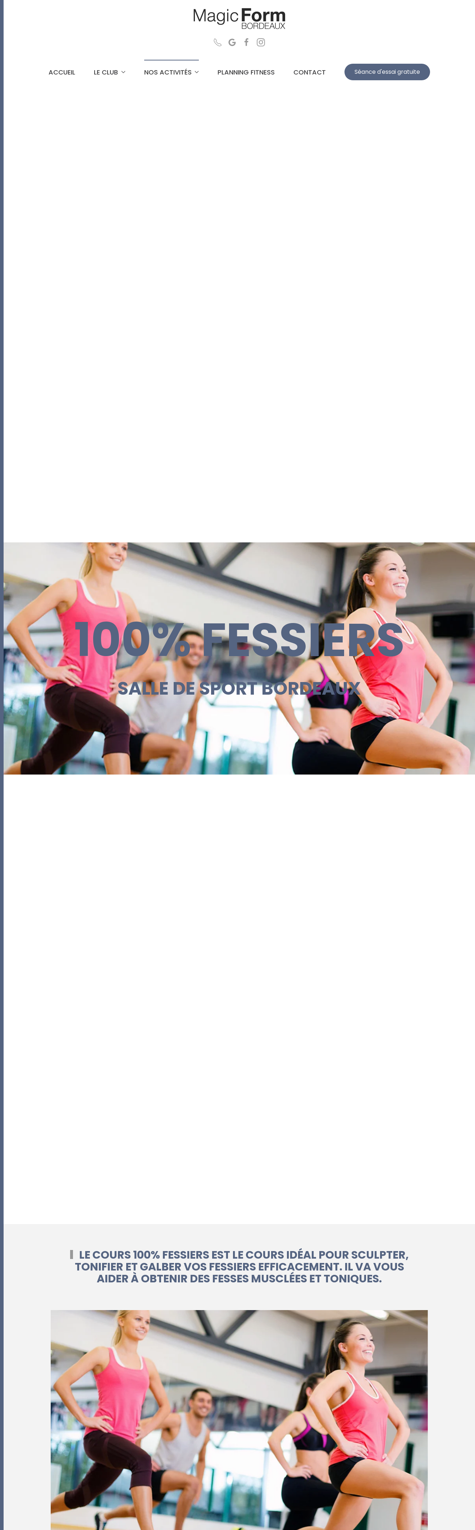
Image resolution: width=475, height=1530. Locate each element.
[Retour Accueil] (239, 19)
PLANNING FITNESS (246, 72)
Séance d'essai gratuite (387, 72)
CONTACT (309, 72)
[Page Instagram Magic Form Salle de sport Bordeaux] (260, 41)
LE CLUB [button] (109, 72)
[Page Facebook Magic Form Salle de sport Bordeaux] (246, 41)
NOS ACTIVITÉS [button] (171, 72)
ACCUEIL (62, 72)
